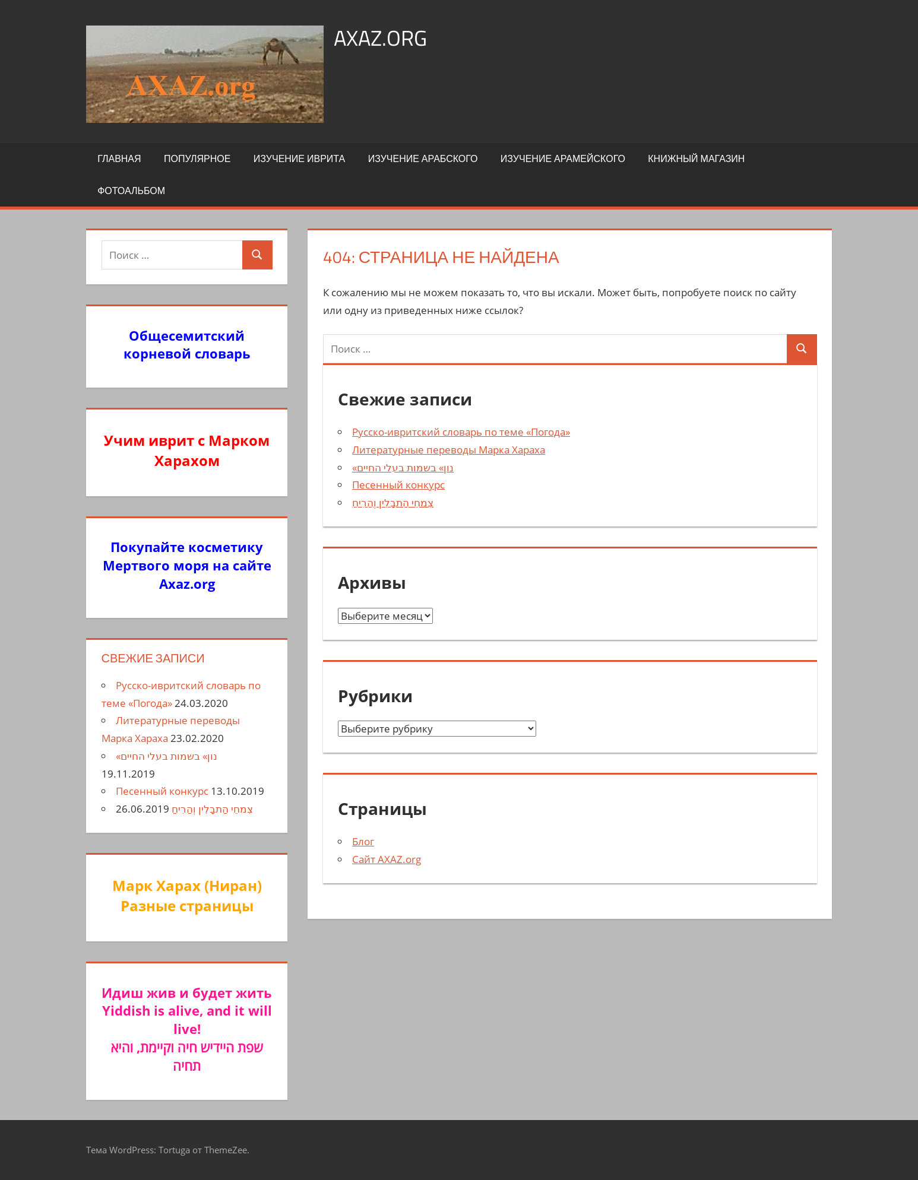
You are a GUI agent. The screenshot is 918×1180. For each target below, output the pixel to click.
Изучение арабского (423, 158)
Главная (119, 158)
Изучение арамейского (563, 158)
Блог (363, 841)
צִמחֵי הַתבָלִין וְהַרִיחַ (392, 502)
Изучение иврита (299, 158)
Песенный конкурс (398, 484)
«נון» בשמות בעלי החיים (403, 467)
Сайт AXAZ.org (386, 859)
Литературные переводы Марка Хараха (448, 449)
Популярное (197, 158)
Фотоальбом (131, 190)
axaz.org (380, 37)
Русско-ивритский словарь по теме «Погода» (461, 432)
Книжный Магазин (696, 158)
